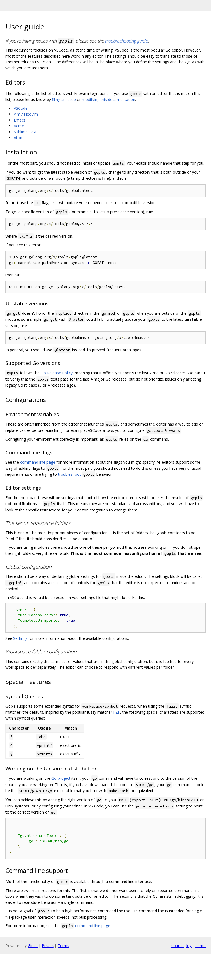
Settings (20, 638)
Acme (19, 125)
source (177, 945)
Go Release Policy (57, 372)
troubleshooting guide (126, 41)
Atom (19, 137)
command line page (37, 462)
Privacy (48, 945)
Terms (63, 945)
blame (200, 945)
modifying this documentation (108, 99)
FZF (116, 712)
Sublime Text (25, 131)
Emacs (20, 120)
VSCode (20, 108)
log (189, 945)
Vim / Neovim (26, 114)
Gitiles (33, 945)
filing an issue (64, 99)
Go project (60, 778)
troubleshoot (69, 474)
